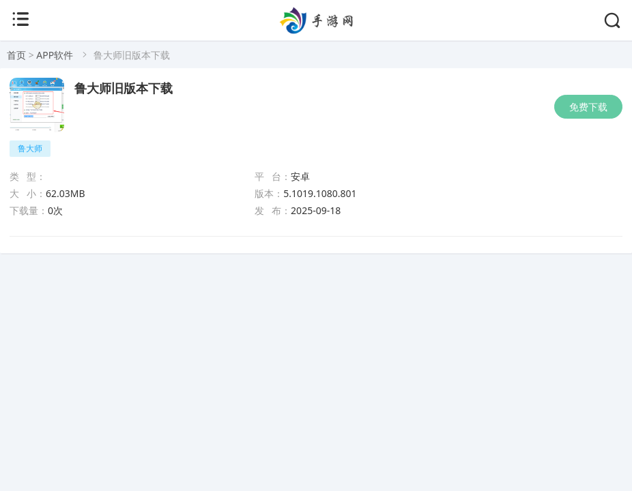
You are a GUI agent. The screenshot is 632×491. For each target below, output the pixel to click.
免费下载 (588, 106)
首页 (16, 54)
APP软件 (54, 54)
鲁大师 (30, 148)
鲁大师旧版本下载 (123, 88)
